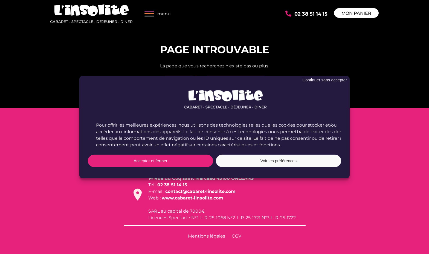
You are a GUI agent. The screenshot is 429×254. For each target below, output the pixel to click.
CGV (236, 236)
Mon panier (356, 13)
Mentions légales (206, 236)
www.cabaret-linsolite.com (192, 198)
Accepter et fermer (150, 160)
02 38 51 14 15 (310, 13)
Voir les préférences (278, 160)
